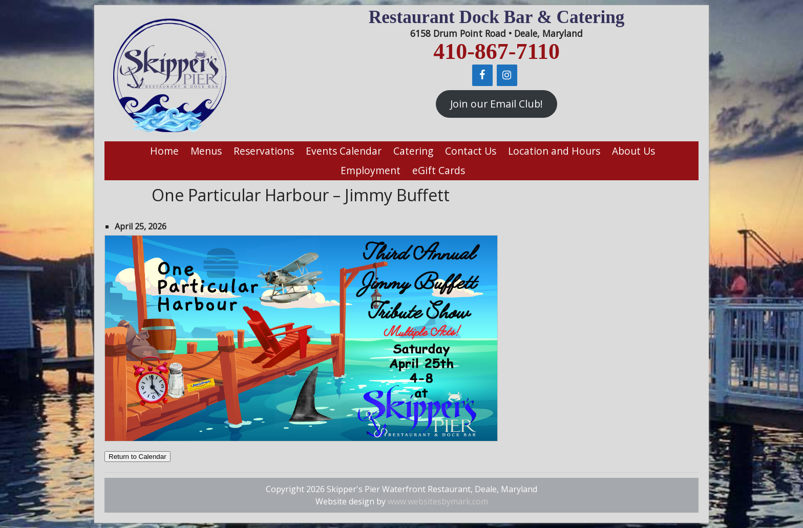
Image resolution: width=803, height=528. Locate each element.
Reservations (264, 151)
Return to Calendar (137, 456)
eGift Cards (438, 170)
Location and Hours (554, 151)
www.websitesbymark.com (438, 501)
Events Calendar (344, 151)
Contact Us (470, 151)
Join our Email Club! (496, 104)
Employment (370, 170)
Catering (413, 151)
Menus (206, 151)
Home (164, 151)
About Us (633, 151)
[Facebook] (482, 75)
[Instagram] (507, 75)
